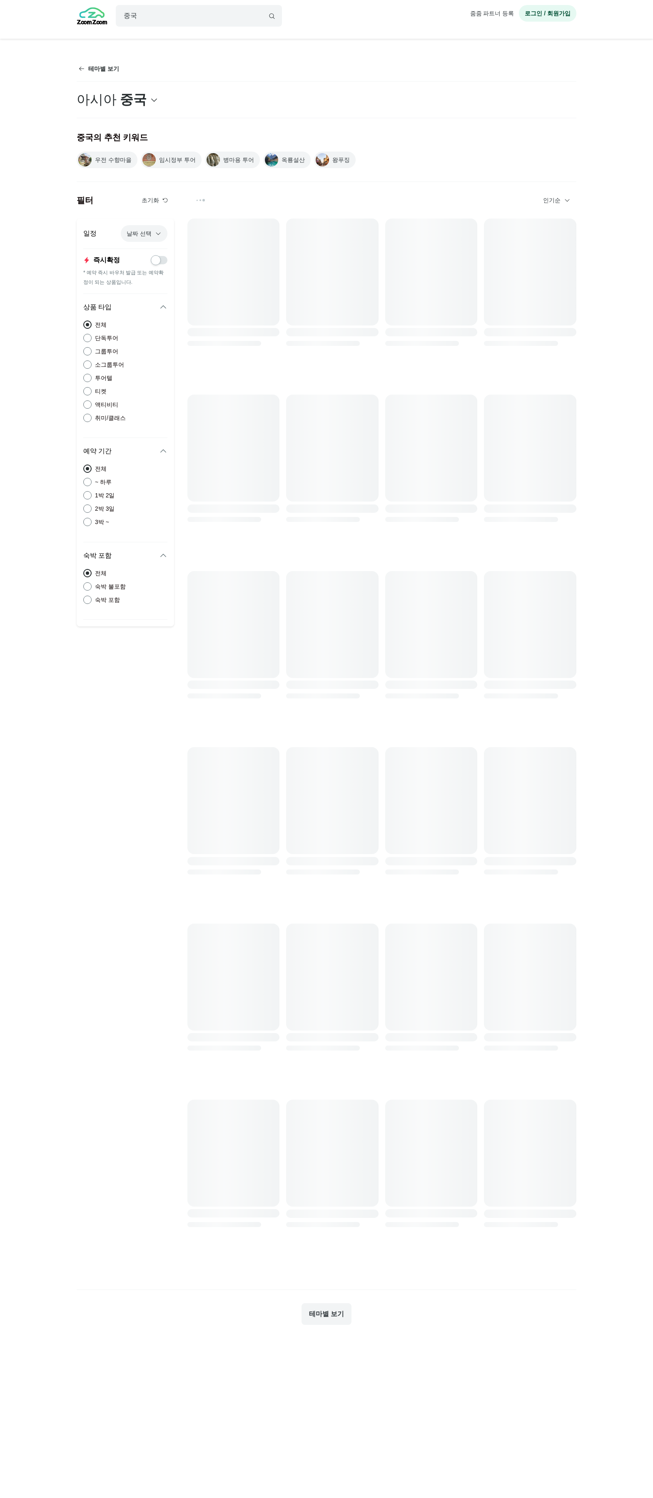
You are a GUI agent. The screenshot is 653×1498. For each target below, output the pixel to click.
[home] (92, 17)
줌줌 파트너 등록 (492, 13)
